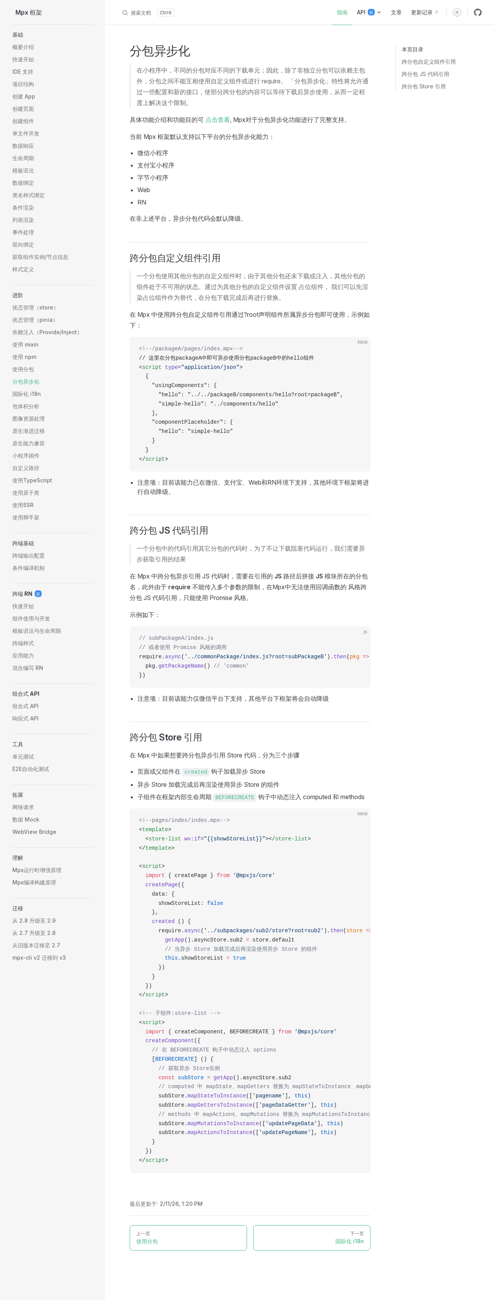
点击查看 (217, 119)
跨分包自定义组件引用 (429, 61)
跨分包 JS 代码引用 (425, 74)
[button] (52, 35)
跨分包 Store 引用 (424, 86)
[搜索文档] (148, 12)
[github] (478, 12)
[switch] (457, 12)
